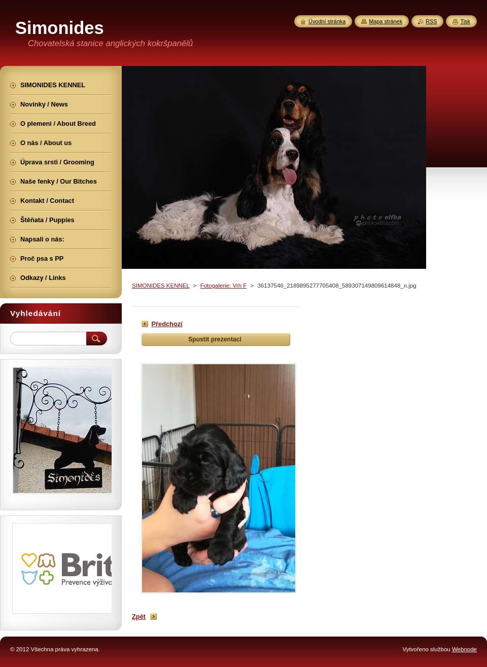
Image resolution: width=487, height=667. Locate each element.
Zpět (139, 616)
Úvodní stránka (326, 21)
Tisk (465, 21)
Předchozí (167, 324)
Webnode (464, 649)
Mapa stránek (385, 21)
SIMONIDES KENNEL (160, 286)
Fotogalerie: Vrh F (223, 286)
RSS (431, 21)
